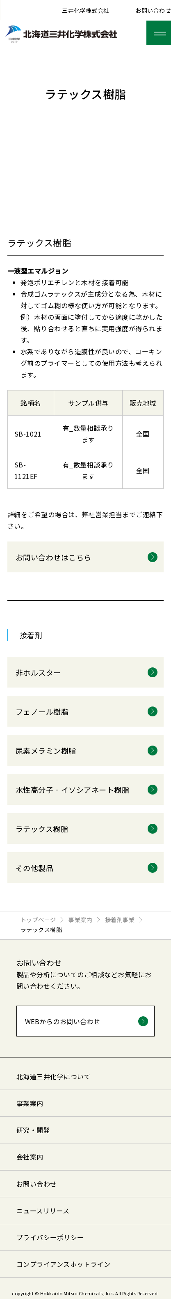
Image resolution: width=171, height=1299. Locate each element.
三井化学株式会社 (85, 10)
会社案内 (29, 1157)
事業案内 (29, 1103)
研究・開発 (33, 1130)
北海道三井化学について (53, 1076)
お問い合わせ (153, 10)
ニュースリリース (43, 1210)
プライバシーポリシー (50, 1237)
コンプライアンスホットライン (63, 1264)
